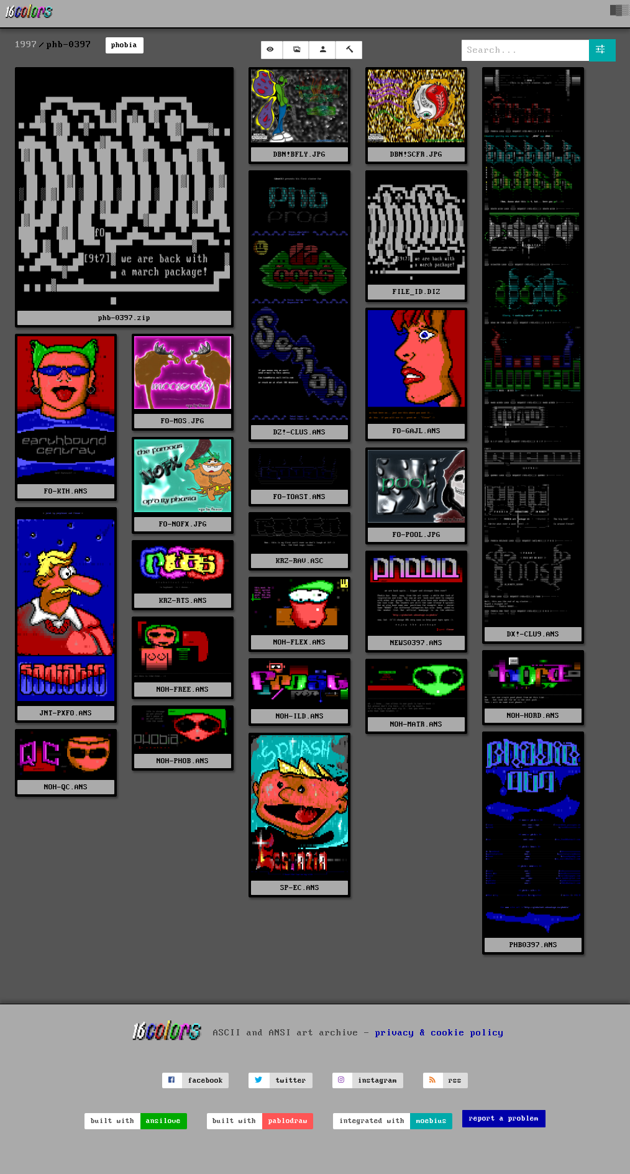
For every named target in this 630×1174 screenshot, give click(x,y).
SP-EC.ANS (299, 888)
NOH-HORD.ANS (533, 716)
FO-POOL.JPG (417, 535)
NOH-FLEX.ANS (299, 642)
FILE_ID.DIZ (417, 292)
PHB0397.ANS (533, 945)
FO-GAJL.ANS (417, 431)
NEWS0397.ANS (416, 643)
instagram (377, 1080)
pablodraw (288, 1121)
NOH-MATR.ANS (416, 724)
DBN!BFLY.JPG (299, 154)
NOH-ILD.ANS (300, 716)
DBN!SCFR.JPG (416, 154)
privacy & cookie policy (439, 1033)
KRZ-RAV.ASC (300, 561)
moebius (431, 1121)
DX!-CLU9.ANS (533, 634)
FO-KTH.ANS (66, 491)
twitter (291, 1080)
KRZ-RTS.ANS (183, 601)
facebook (205, 1080)
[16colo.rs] (29, 13)
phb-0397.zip (124, 318)
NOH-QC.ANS (66, 787)
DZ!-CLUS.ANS (299, 432)
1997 (26, 45)
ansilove (163, 1121)
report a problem (504, 1118)
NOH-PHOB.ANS (183, 761)
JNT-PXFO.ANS (66, 713)
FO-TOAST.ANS (299, 497)
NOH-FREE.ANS (183, 690)
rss (455, 1080)
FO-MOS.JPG (182, 421)
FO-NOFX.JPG (183, 524)
